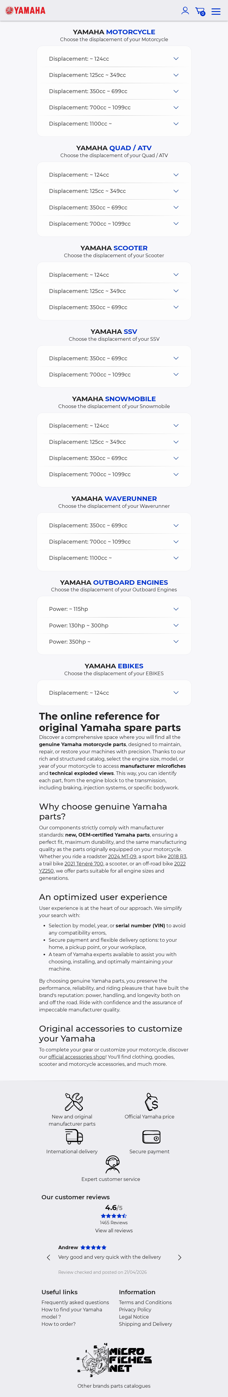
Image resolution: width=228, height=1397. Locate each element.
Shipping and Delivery (145, 1324)
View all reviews (114, 1231)
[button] (114, 59)
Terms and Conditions (145, 1302)
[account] (186, 10)
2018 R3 (177, 856)
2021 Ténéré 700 (84, 864)
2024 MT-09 (122, 856)
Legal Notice (134, 1317)
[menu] (215, 10)
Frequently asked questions (75, 1302)
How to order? (58, 1324)
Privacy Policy (135, 1310)
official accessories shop (76, 1057)
